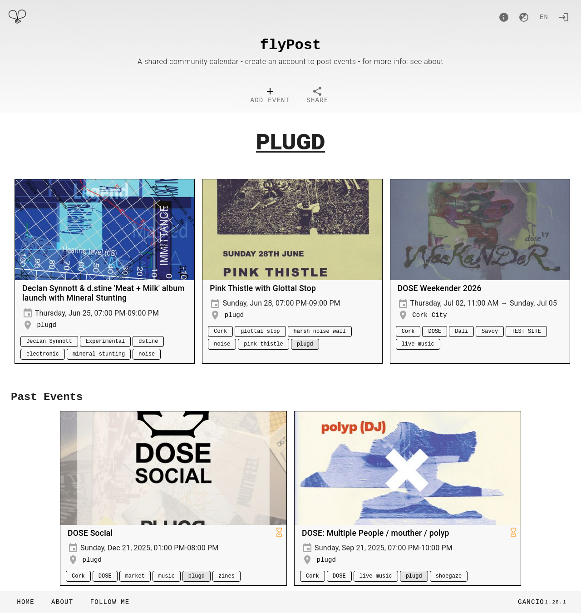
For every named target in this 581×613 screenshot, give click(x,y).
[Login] (564, 17)
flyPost (290, 45)
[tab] (270, 96)
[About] (504, 17)
